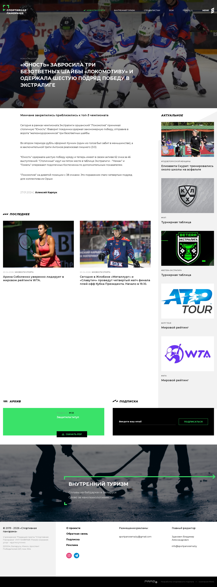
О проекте (73, 528)
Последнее (16, 214)
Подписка (73, 539)
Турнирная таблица (176, 222)
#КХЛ (163, 217)
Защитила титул (68, 417)
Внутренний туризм (124, 10)
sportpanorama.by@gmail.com (135, 536)
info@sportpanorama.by (184, 546)
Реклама (72, 545)
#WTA (164, 376)
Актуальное (172, 115)
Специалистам (152, 10)
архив (12, 401)
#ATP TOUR (166, 323)
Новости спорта (96, 10)
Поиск (186, 10)
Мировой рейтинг (175, 327)
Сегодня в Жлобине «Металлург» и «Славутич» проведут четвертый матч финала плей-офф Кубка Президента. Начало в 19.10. (115, 280)
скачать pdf (74, 434)
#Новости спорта (24, 272)
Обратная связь (77, 533)
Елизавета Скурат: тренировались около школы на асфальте (187, 167)
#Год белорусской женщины (175, 161)
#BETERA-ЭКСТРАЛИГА (171, 270)
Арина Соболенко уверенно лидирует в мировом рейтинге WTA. (33, 278)
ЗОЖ (171, 10)
